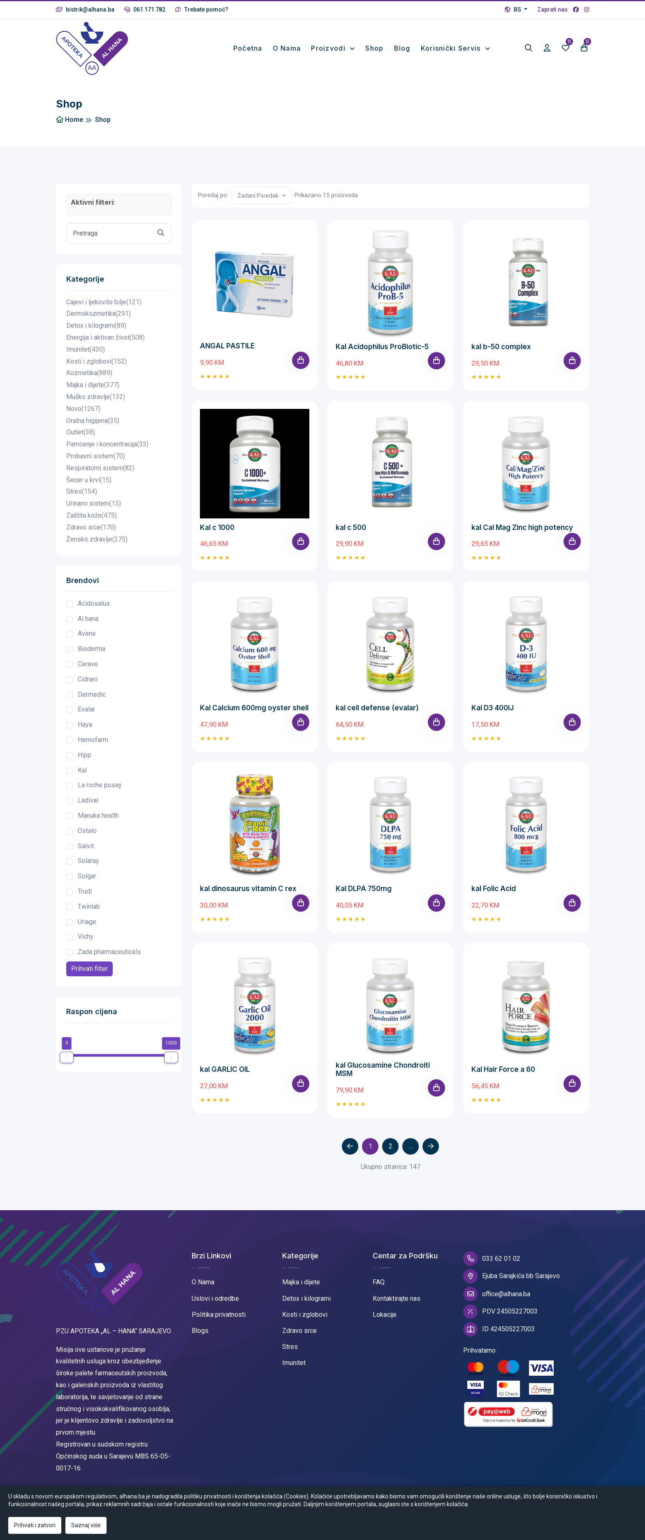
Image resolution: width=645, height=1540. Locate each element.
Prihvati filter (89, 970)
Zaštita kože (91, 517)
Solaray (88, 862)
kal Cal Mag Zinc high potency (522, 529)
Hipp (84, 757)
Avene (87, 635)
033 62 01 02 (491, 1260)
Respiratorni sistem (100, 470)
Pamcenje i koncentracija (107, 446)
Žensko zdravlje (97, 541)
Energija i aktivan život (105, 339)
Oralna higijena (92, 422)
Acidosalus (94, 605)
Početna (247, 49)
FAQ (379, 1284)
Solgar (87, 878)
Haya (85, 726)
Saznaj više (86, 1525)
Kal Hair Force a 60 (503, 1071)
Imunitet (85, 351)
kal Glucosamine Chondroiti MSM (383, 1071)
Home (69, 121)
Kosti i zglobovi (96, 363)
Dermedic (92, 696)
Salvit (86, 847)
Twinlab (89, 908)
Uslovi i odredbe (215, 1300)
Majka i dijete (92, 387)
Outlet (80, 434)
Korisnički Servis (452, 49)
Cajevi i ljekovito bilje (104, 304)
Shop (374, 49)
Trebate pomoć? (201, 9)
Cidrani (87, 681)
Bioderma (91, 650)
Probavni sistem (95, 458)
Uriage (87, 923)
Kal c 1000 (217, 529)
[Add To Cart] (300, 361)
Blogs (200, 1332)
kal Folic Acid (493, 890)
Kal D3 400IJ (492, 709)
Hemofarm (93, 741)
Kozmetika (89, 375)
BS (513, 9)
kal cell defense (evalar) (377, 709)
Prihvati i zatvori (35, 1525)
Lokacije (385, 1316)
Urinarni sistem (93, 505)
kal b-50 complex (501, 348)
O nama (287, 49)
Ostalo (87, 832)
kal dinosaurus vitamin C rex (248, 890)
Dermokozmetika (98, 316)
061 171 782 (144, 9)
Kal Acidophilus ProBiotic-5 (382, 348)
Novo (83, 410)
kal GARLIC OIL (225, 1071)
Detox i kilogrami (96, 328)
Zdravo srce (91, 529)
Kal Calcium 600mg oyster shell (254, 709)
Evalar (86, 711)
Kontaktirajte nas (396, 1300)
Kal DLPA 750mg (364, 890)
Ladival (88, 802)
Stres (81, 493)
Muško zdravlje (95, 399)
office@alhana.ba (496, 1295)
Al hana (88, 620)
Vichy (85, 938)
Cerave (88, 666)
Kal (82, 771)
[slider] (67, 1059)
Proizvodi (329, 49)
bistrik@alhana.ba (85, 9)
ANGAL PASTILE (227, 347)
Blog (402, 49)
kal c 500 (351, 529)
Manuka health (98, 817)
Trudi (85, 893)
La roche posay (100, 787)
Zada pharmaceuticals (109, 953)
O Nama (203, 1284)
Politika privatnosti (219, 1316)
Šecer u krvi (88, 482)
